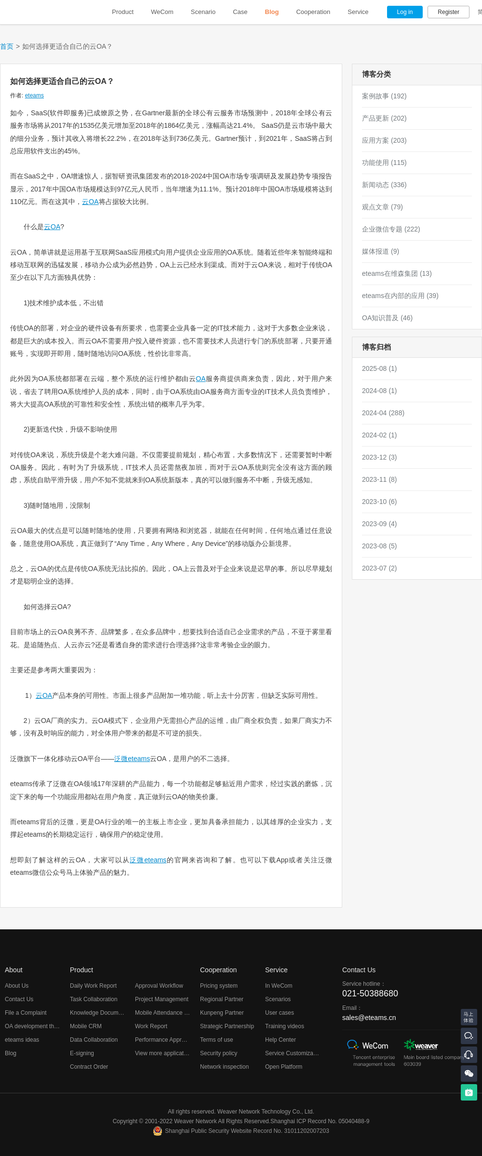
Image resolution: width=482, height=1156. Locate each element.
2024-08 (379, 390)
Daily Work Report (93, 985)
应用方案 (384, 140)
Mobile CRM (86, 1026)
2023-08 (379, 546)
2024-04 (383, 413)
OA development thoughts (38, 1026)
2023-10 (379, 501)
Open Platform (283, 1066)
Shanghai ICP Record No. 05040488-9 (319, 1121)
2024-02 (379, 435)
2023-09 (379, 524)
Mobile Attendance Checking (171, 1012)
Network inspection (224, 1066)
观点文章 (382, 207)
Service (358, 11)
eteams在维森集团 (397, 273)
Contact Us (19, 999)
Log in (405, 12)
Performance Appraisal (164, 1039)
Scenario (203, 11)
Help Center (280, 1039)
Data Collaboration (94, 1039)
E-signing (82, 1053)
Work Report (151, 1026)
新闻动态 (384, 185)
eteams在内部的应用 (400, 295)
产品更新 (384, 118)
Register (448, 12)
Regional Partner (221, 999)
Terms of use (216, 1039)
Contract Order (89, 1066)
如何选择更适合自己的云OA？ (62, 81)
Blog (272, 11)
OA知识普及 (387, 318)
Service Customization (293, 1053)
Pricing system (219, 985)
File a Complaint (26, 1012)
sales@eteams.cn (369, 1017)
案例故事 (384, 96)
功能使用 (384, 162)
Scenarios (278, 999)
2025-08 (379, 368)
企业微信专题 (391, 229)
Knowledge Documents (99, 1012)
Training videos (284, 1026)
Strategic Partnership (227, 1026)
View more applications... (167, 1053)
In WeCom (278, 985)
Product (123, 11)
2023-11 (379, 479)
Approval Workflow (159, 985)
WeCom (162, 11)
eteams (34, 95)
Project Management (161, 999)
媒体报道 (380, 251)
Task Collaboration (94, 999)
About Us (16, 985)
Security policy (218, 1053)
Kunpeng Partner (222, 1012)
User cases (279, 1012)
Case (240, 11)
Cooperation (313, 11)
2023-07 (379, 568)
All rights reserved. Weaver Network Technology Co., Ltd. (241, 1111)
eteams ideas (22, 1039)
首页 (6, 46)
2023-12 (379, 457)
